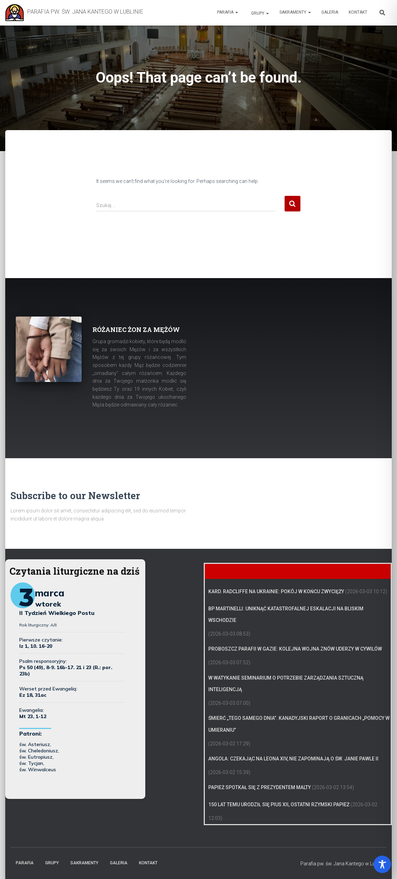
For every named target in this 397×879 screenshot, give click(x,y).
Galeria (329, 12)
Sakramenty (295, 12)
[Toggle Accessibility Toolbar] (382, 864)
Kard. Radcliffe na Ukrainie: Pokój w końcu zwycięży (276, 591)
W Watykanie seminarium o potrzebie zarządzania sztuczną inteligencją (285, 684)
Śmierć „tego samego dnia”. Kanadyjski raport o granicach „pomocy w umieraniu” (299, 724)
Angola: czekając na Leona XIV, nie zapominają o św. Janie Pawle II (293, 758)
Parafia (227, 12)
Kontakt (358, 12)
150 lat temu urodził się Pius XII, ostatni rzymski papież (278, 804)
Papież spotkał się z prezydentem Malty (259, 787)
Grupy (259, 13)
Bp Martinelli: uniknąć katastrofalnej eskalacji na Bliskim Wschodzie (285, 614)
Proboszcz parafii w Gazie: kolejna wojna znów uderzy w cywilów (295, 649)
